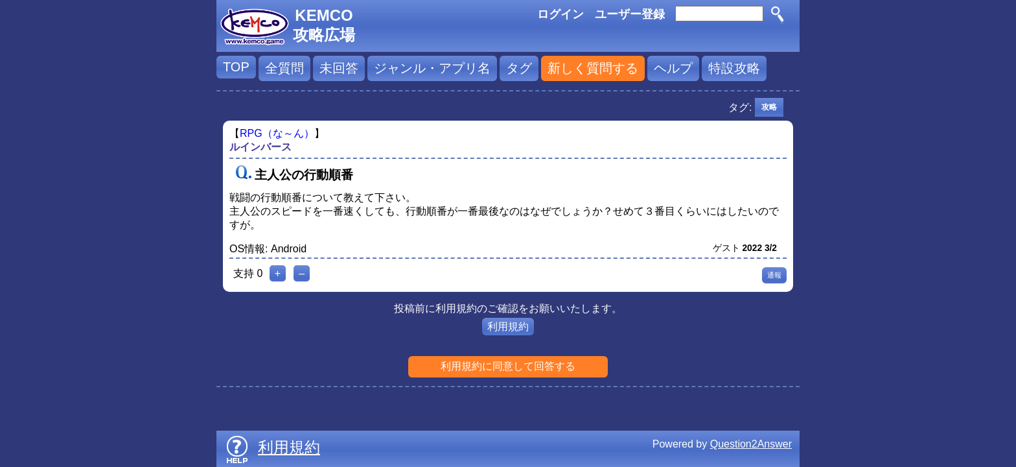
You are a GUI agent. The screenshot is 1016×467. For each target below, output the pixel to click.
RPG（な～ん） (277, 133)
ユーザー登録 (630, 14)
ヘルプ (673, 68)
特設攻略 (734, 68)
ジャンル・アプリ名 (432, 68)
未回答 (338, 68)
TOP (236, 67)
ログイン (560, 14)
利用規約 (508, 326)
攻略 (769, 107)
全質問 (284, 68)
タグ (519, 68)
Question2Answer (751, 443)
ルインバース (260, 146)
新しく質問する (593, 68)
